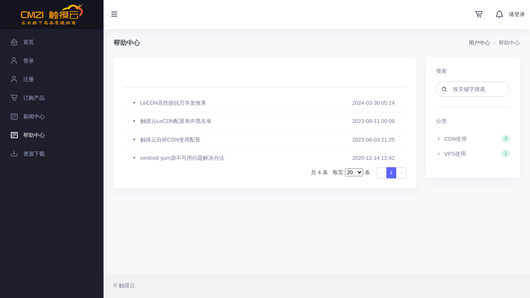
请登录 (517, 14)
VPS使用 (473, 153)
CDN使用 (473, 138)
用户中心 (479, 43)
